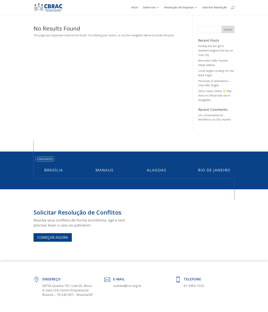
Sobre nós (149, 7)
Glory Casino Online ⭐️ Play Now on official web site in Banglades (215, 95)
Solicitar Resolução (214, 7)
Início (134, 7)
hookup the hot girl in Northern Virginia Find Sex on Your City (215, 50)
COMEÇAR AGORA (52, 237)
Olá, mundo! (223, 119)
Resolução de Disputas (179, 7)
